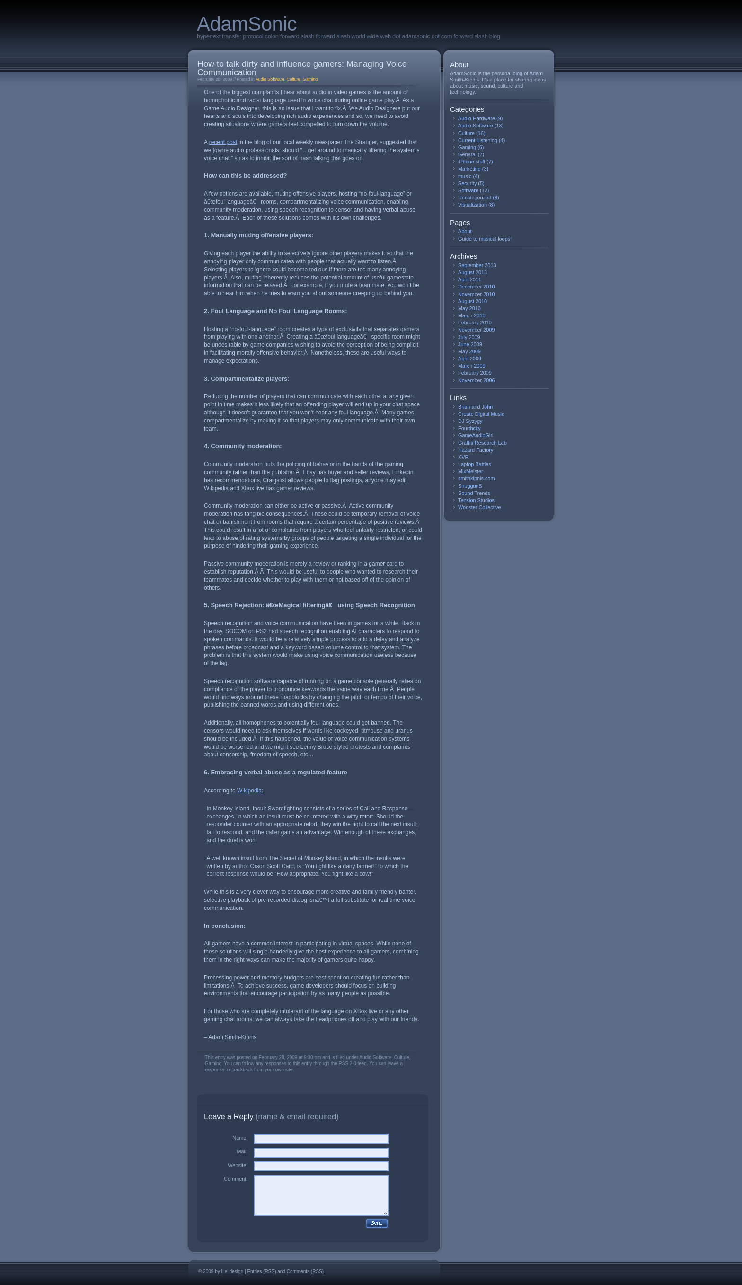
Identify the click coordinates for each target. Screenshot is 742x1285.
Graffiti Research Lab (482, 443)
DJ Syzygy (470, 421)
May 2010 (469, 308)
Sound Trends (474, 493)
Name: (239, 1138)
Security (467, 183)
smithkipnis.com (476, 478)
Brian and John (475, 407)
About (464, 231)
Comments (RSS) (305, 1271)
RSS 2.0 (347, 1063)
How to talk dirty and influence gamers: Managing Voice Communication (302, 68)
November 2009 (476, 329)
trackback (242, 1069)
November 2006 (476, 380)
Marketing (469, 168)
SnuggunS (470, 486)
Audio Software (270, 79)
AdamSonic (247, 24)
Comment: (235, 1179)
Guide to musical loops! (485, 239)
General (467, 154)
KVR (463, 457)
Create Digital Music (481, 414)
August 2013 (472, 272)
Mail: (242, 1151)
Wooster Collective (479, 507)
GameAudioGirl (475, 435)
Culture (293, 79)
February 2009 (475, 373)
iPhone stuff (471, 161)
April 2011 (469, 279)
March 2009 (472, 365)
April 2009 (469, 358)
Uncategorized (474, 197)
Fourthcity (469, 428)
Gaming (310, 79)
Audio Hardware (476, 118)
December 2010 (476, 286)
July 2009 (469, 337)
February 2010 (475, 322)
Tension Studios (476, 500)
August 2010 (472, 301)
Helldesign (232, 1271)
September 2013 (477, 265)
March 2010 (472, 315)
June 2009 (470, 344)
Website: (237, 1165)
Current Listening (477, 140)
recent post (223, 142)
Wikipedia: (250, 790)
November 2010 (476, 294)
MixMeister (470, 471)
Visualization (472, 204)
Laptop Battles (474, 464)
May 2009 (469, 351)
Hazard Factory (475, 450)
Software (468, 190)
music (464, 176)
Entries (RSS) (261, 1271)
